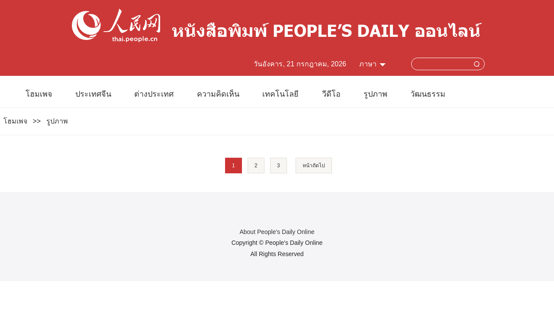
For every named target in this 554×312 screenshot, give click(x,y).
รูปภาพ (375, 94)
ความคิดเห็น (218, 94)
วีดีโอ (331, 94)
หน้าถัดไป (314, 165)
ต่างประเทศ (154, 94)
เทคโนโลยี (280, 94)
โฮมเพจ (39, 94)
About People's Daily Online (276, 231)
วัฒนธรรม (427, 94)
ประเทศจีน (93, 94)
